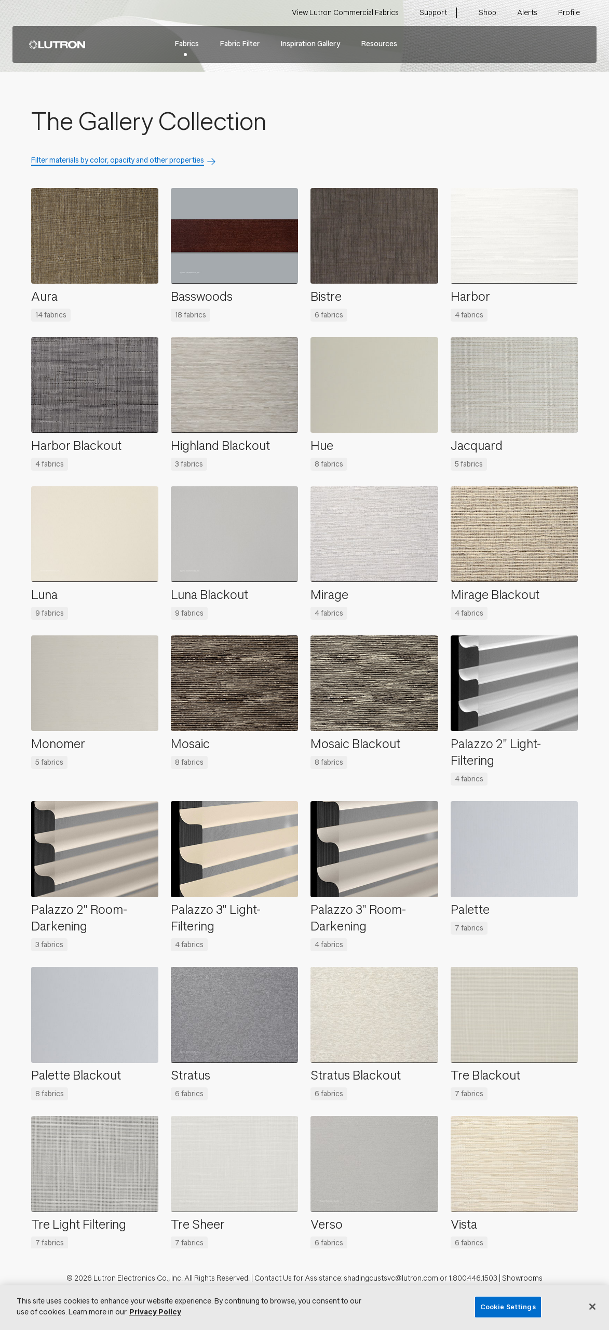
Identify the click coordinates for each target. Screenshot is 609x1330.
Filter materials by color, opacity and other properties (117, 160)
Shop (487, 12)
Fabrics (186, 43)
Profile (569, 12)
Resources (379, 43)
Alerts (527, 12)
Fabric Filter (240, 43)
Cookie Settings (508, 1307)
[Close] (592, 1306)
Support (433, 12)
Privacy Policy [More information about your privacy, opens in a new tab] (155, 1312)
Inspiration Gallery (310, 43)
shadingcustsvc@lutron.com (391, 1278)
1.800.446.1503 (473, 1278)
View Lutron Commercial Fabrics (345, 12)
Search (572, 44)
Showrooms (522, 1278)
